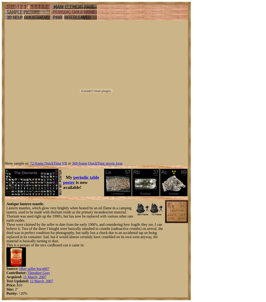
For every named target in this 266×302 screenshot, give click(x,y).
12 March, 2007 (41, 281)
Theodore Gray (39, 273)
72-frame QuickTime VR (48, 163)
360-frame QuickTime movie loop (97, 163)
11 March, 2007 (34, 277)
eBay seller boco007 (34, 269)
